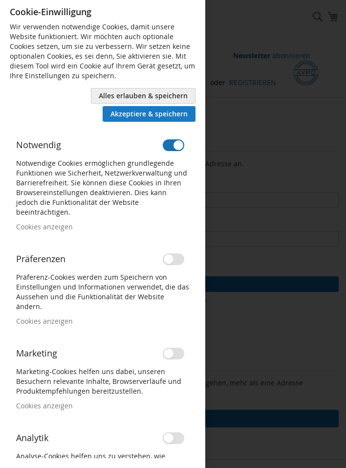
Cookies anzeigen (44, 226)
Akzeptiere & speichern (149, 113)
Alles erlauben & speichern (143, 95)
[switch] (173, 145)
